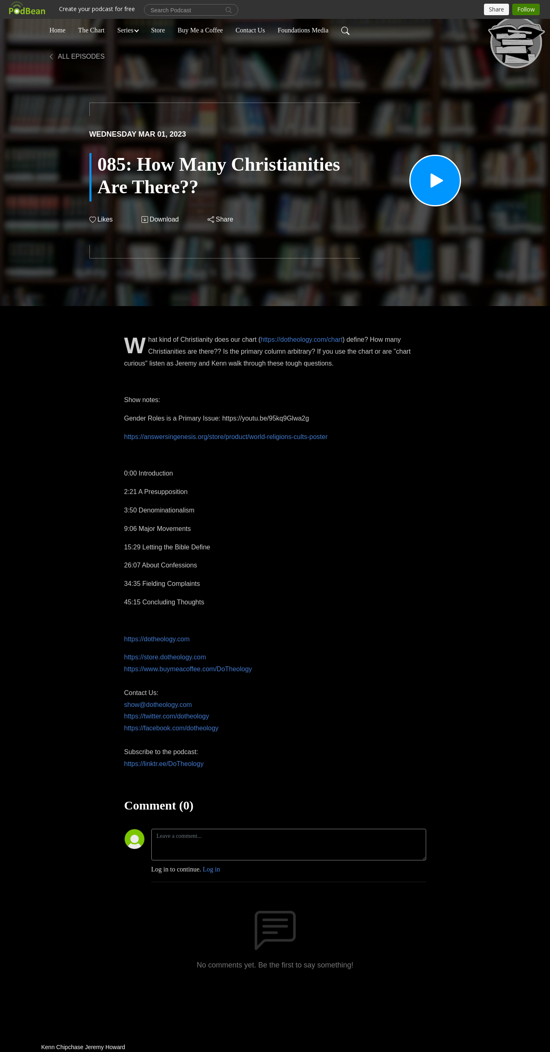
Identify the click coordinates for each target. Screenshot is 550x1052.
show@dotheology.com (158, 704)
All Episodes (76, 56)
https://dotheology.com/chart (301, 339)
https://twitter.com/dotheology (166, 716)
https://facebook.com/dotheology (171, 728)
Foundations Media (303, 30)
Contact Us (250, 30)
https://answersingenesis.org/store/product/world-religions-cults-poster (226, 436)
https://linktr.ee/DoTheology (164, 763)
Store (158, 30)
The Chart (91, 30)
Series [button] (125, 30)
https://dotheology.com (157, 639)
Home (58, 30)
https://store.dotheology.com (165, 657)
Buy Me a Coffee (200, 30)
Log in (211, 869)
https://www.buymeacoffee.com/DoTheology (188, 669)
